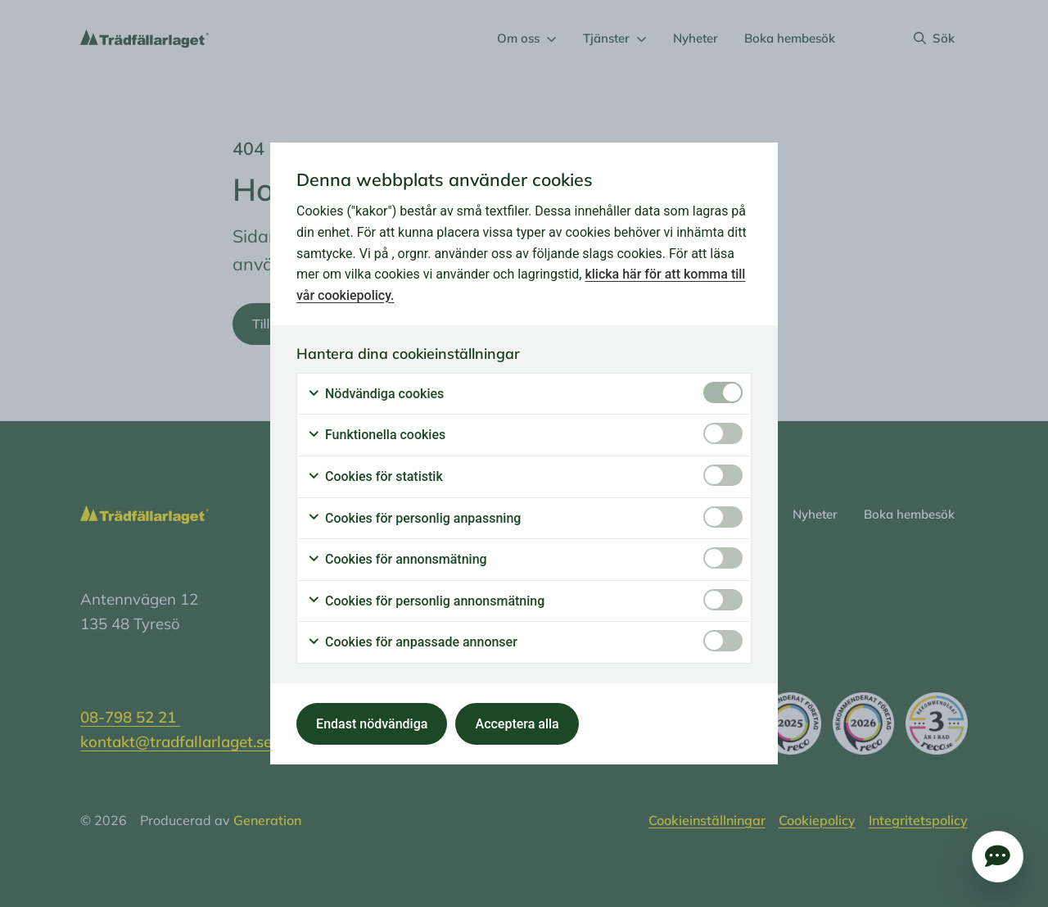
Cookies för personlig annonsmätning (425, 601)
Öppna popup (997, 856)
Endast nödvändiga (371, 724)
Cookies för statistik (375, 477)
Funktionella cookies (376, 435)
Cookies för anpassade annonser (412, 642)
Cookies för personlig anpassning (414, 518)
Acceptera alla (517, 724)
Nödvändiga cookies (375, 394)
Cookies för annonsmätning (397, 559)
